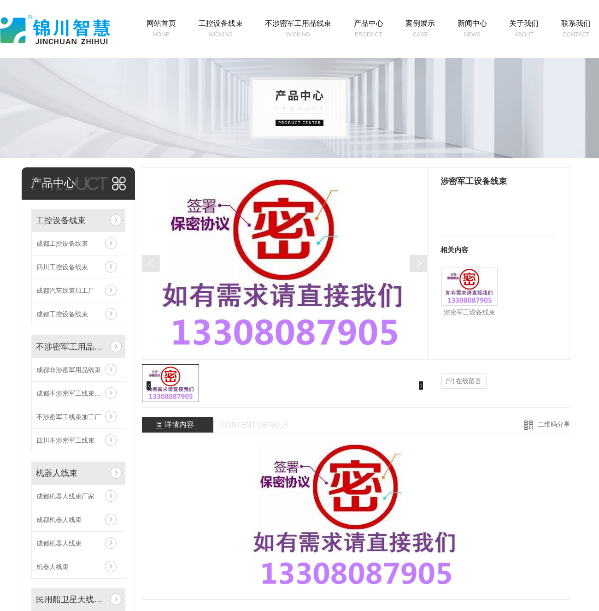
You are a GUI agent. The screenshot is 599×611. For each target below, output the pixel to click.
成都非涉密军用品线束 (68, 370)
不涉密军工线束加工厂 (68, 417)
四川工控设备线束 (62, 267)
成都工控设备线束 (62, 243)
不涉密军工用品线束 (71, 346)
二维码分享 (554, 424)
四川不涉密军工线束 (65, 440)
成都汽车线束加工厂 (65, 290)
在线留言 (464, 381)
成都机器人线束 (59, 519)
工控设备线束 (61, 220)
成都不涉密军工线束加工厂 (75, 393)
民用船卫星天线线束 (71, 599)
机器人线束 (56, 473)
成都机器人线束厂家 (65, 496)
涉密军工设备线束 (469, 312)
